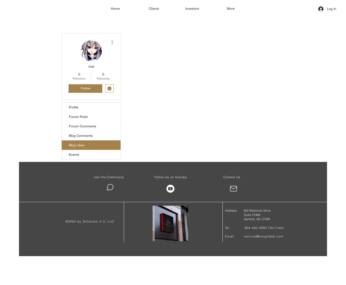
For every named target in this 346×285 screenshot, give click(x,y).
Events (74, 154)
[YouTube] (170, 189)
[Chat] (110, 187)
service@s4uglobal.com (263, 236)
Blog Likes (76, 145)
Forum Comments (82, 126)
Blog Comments (81, 136)
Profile (73, 107)
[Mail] (233, 188)
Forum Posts (78, 117)
